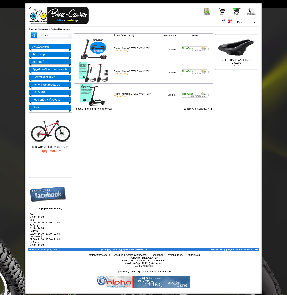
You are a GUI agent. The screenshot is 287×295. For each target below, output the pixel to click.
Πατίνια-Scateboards (60, 29)
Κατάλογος (43, 29)
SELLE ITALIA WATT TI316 (236, 60)
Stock (35, 107)
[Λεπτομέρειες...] (122, 50)
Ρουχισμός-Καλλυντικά (46, 99)
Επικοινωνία (193, 255)
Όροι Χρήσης (158, 255)
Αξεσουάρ (38, 54)
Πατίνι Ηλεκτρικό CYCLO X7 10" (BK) (132, 48)
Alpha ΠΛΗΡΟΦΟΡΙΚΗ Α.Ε (134, 249)
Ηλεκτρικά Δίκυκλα (43, 77)
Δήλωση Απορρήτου (136, 255)
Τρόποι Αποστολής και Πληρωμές (105, 255)
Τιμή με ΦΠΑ (170, 36)
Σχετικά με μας (176, 255)
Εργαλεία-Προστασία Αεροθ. (49, 69)
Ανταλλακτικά (40, 46)
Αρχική (32, 29)
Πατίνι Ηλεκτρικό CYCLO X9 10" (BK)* (132, 94)
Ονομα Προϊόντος (124, 35)
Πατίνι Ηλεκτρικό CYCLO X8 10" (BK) (132, 71)
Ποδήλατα (38, 92)
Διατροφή (38, 61)
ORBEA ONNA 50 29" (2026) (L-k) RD (50, 147)
